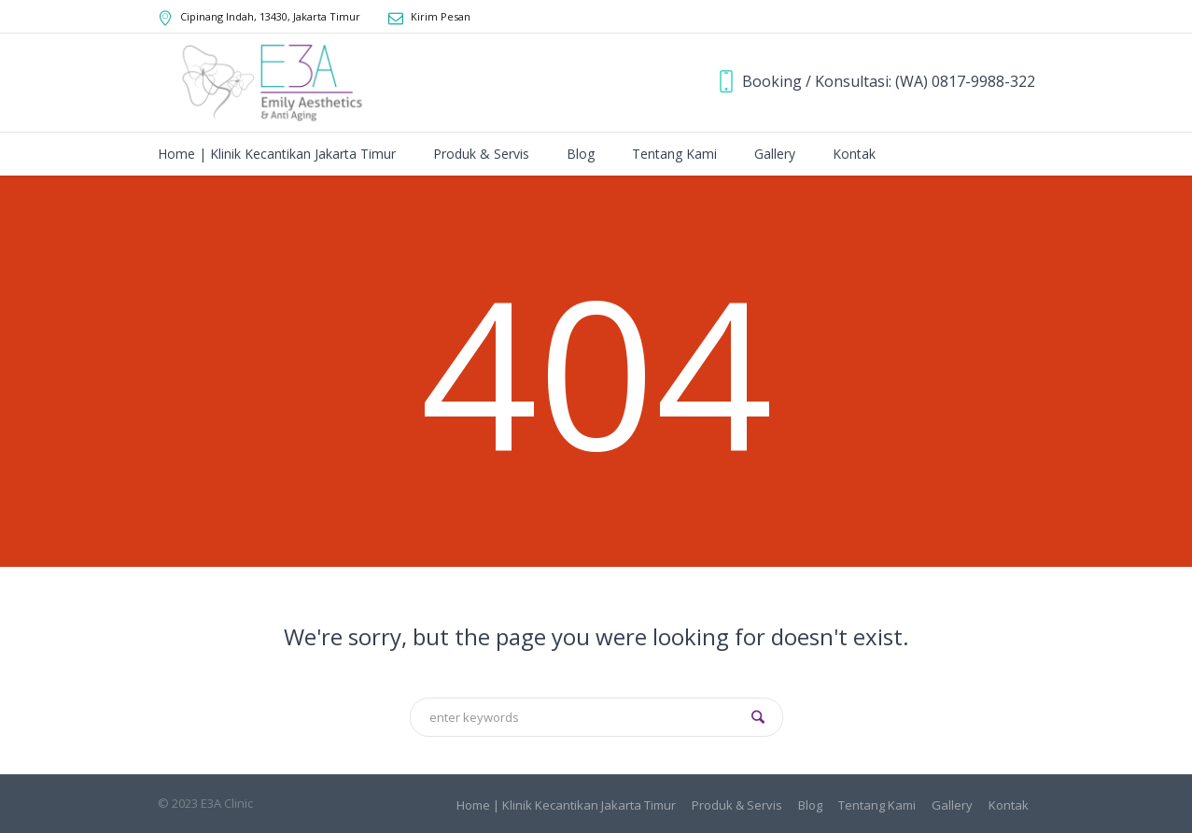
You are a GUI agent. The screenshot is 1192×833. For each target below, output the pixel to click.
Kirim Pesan (440, 16)
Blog (810, 805)
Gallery (952, 805)
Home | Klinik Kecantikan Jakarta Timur (566, 805)
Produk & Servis (737, 805)
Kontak (1009, 805)
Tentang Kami (877, 805)
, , (270, 16)
